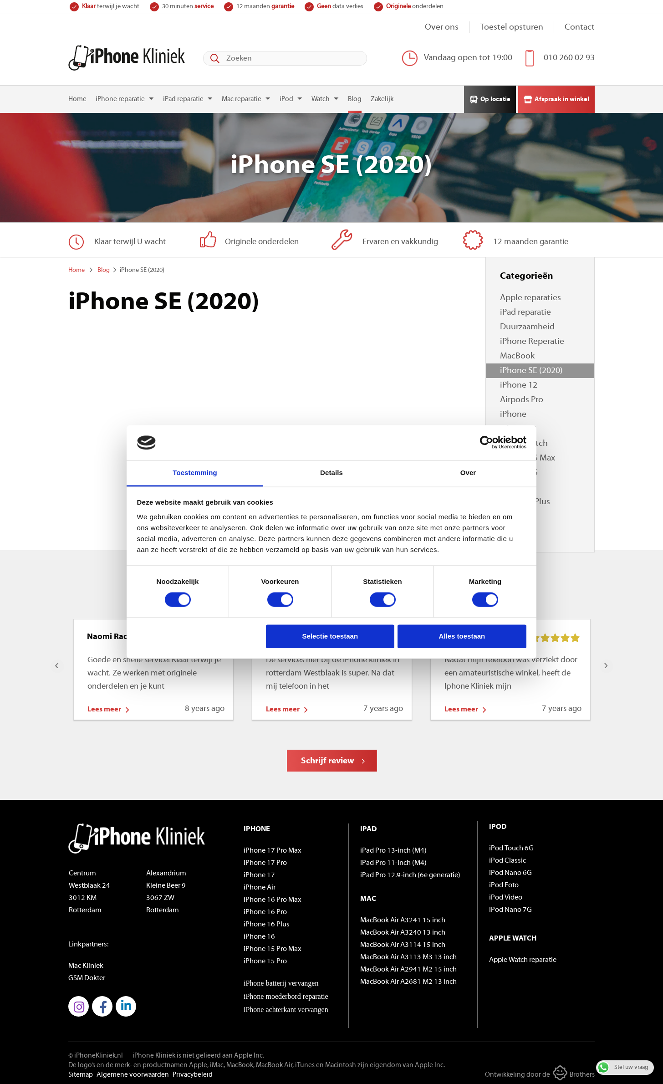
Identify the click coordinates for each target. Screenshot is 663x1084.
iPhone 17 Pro (265, 860)
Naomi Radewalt (118, 634)
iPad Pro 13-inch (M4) (393, 848)
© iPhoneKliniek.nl (95, 1053)
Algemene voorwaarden (133, 1072)
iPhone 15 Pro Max (272, 946)
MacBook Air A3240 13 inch (402, 930)
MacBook (517, 353)
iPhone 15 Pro (265, 958)
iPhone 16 (259, 934)
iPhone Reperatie (532, 339)
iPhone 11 (518, 426)
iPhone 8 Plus (525, 499)
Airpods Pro (521, 397)
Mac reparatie (241, 96)
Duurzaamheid (527, 324)
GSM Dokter (86, 975)
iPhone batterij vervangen (281, 980)
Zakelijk (382, 96)
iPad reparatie (183, 96)
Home (77, 96)
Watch (320, 96)
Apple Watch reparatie (522, 957)
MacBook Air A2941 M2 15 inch (408, 967)
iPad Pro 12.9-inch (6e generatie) (410, 872)
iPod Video (505, 895)
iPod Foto (504, 882)
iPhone (513, 412)
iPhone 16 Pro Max (272, 897)
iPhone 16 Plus (267, 921)
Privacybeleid (193, 1072)
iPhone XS (519, 470)
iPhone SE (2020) (531, 368)
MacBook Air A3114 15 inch (402, 942)
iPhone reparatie (120, 96)
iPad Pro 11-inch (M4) (393, 860)
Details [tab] (331, 472)
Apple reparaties (530, 295)
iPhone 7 (516, 528)
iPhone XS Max (527, 455)
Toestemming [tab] (195, 472)
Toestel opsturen (511, 27)
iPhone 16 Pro (265, 909)
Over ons (442, 27)
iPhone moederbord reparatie (286, 993)
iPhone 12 (518, 382)
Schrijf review (327, 758)
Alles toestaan (462, 636)
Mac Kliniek (85, 963)
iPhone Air (259, 885)
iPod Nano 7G (510, 907)
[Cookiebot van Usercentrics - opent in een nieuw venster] (486, 443)
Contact (580, 27)
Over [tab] (468, 472)
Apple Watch (524, 441)
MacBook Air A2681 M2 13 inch (408, 979)
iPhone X (516, 485)
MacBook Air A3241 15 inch (402, 917)
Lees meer (104, 707)
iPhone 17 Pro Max (272, 848)
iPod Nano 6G (510, 870)
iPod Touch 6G (511, 845)
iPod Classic (507, 858)
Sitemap (80, 1072)
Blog (355, 96)
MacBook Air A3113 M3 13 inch (408, 954)
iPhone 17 (259, 872)
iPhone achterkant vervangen (286, 1007)
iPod (286, 96)
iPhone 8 (516, 514)
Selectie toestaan (330, 636)
